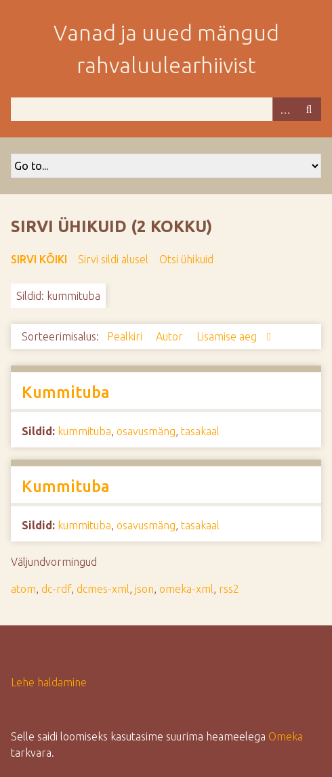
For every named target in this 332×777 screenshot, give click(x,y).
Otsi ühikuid (186, 259)
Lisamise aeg (228, 336)
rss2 (229, 589)
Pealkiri (126, 336)
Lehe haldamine (49, 682)
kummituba (84, 431)
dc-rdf (56, 589)
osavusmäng (146, 431)
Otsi (309, 109)
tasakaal (200, 431)
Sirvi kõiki (39, 259)
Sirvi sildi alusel (113, 259)
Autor (171, 336)
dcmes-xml (103, 589)
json (144, 589)
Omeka (285, 736)
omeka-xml (186, 589)
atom (23, 589)
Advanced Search (284, 109)
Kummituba (66, 392)
